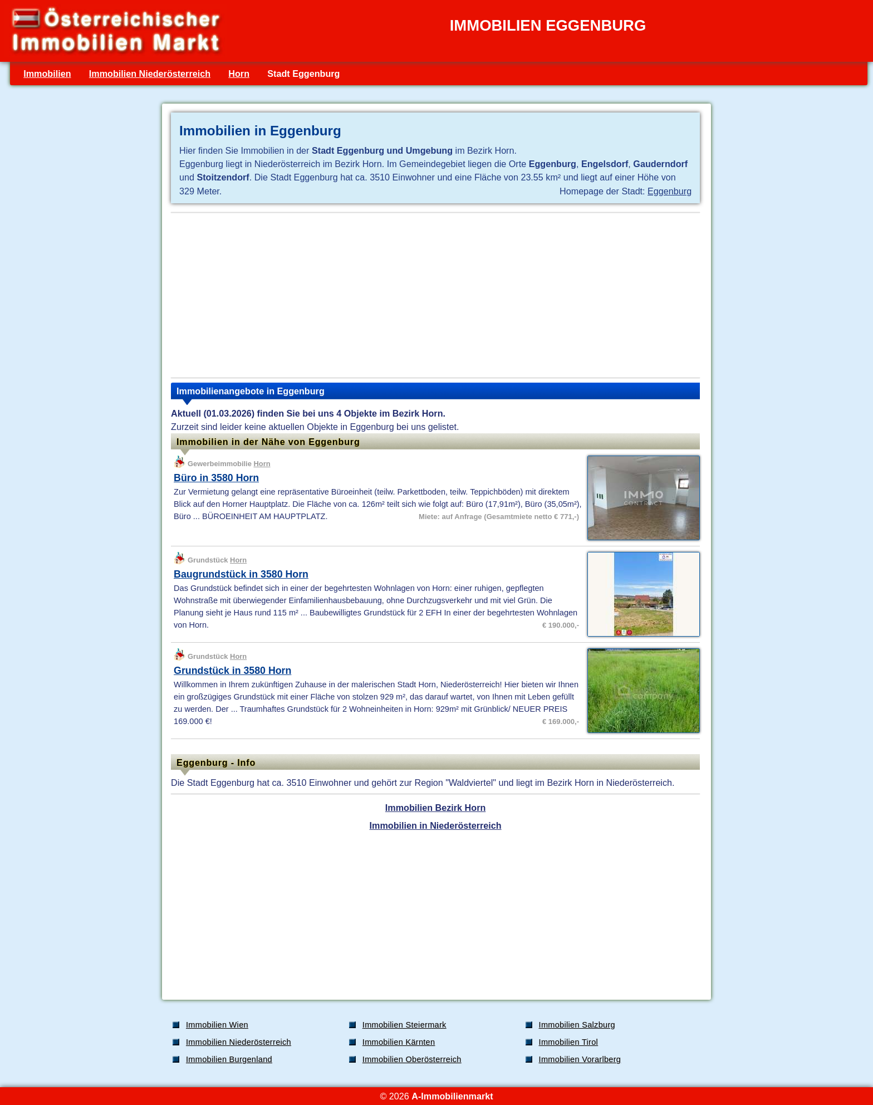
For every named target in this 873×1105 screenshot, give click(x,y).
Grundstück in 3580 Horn (232, 670)
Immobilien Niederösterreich (149, 74)
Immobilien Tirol (569, 1042)
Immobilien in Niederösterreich (436, 825)
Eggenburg (669, 191)
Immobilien (47, 74)
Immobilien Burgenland (229, 1059)
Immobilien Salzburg (577, 1024)
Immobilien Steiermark (404, 1024)
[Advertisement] (435, 295)
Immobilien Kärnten (398, 1042)
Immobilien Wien (217, 1024)
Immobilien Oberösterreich (412, 1059)
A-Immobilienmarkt (452, 1096)
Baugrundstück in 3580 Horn (241, 574)
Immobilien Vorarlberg (580, 1059)
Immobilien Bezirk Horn (435, 808)
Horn (238, 74)
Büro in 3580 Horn (216, 477)
